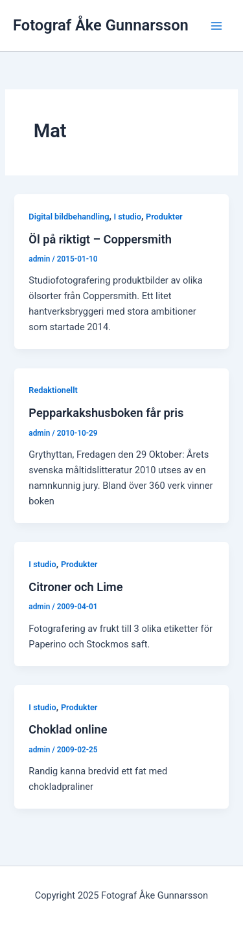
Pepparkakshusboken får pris (106, 413)
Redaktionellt (53, 390)
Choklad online (68, 729)
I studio (127, 216)
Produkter (164, 216)
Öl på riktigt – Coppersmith (100, 239)
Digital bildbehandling (69, 216)
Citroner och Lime (75, 587)
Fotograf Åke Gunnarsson (101, 25)
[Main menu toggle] (216, 25)
